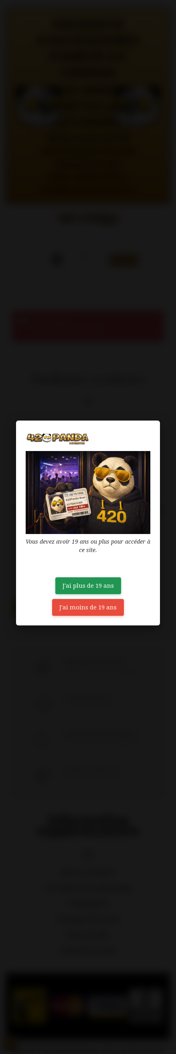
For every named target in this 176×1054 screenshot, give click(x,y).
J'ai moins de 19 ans (88, 607)
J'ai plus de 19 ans (88, 585)
